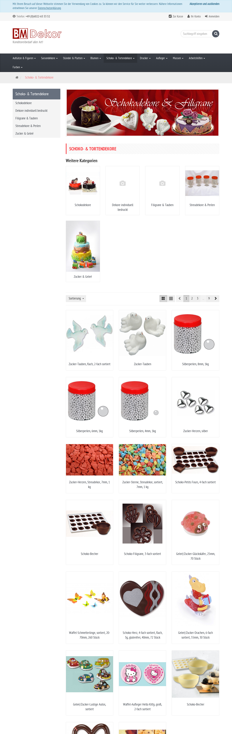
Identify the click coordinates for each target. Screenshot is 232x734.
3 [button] (197, 298)
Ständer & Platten (74, 58)
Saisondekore (49, 58)
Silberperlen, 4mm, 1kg (142, 431)
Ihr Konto (196, 16)
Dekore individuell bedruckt (31, 111)
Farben (17, 67)
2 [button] (192, 298)
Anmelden (214, 16)
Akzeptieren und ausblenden (204, 4)
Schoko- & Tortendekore (120, 58)
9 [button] (209, 298)
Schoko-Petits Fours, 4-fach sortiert (195, 482)
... (203, 298)
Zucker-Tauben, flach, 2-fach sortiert (89, 364)
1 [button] (186, 298)
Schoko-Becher (89, 554)
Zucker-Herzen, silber (195, 431)
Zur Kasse (178, 16)
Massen (178, 58)
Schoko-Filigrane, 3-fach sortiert (142, 554)
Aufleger (161, 58)
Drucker (145, 58)
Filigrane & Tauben (162, 205)
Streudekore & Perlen (202, 205)
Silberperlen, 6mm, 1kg (89, 431)
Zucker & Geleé (83, 277)
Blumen (95, 58)
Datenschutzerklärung (49, 8)
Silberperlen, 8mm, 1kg (195, 364)
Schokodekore (83, 205)
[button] (215, 298)
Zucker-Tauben (142, 364)
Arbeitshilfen (197, 58)
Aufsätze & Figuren (24, 58)
